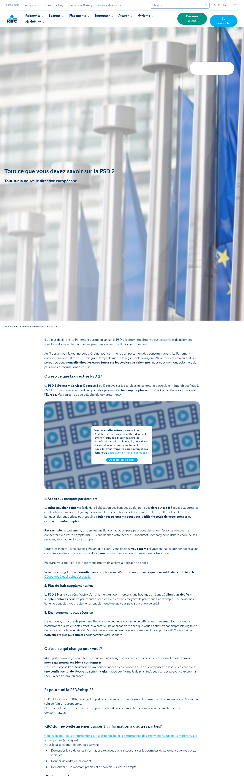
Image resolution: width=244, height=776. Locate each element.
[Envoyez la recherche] (206, 5)
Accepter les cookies (121, 462)
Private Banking (54, 5)
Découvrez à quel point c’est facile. (67, 576)
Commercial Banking (80, 5)
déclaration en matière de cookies (128, 455)
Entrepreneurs (32, 5)
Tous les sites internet (110, 5)
